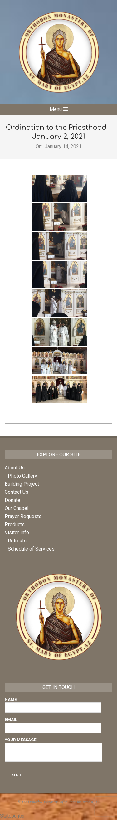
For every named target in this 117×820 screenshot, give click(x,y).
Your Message (53, 750)
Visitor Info (17, 533)
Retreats (17, 541)
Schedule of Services (31, 549)
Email (53, 723)
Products (15, 524)
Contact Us (16, 492)
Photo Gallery (22, 476)
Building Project (22, 484)
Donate (12, 500)
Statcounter (12, 816)
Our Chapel (16, 508)
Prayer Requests (23, 516)
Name (53, 703)
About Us (15, 468)
